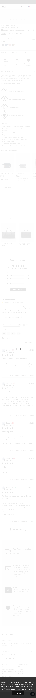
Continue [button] (18, 693)
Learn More (31, 689)
